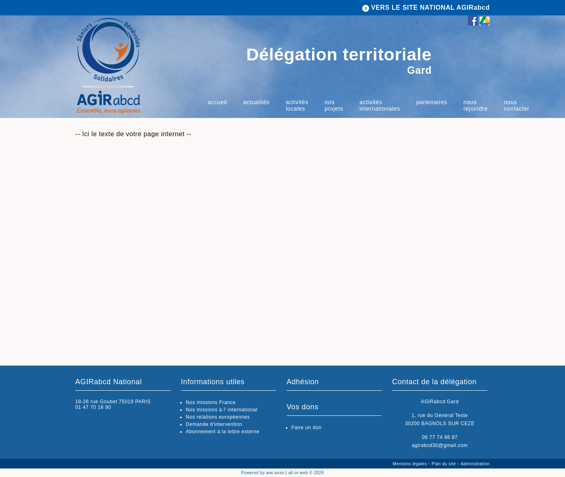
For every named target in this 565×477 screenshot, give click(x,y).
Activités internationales (379, 105)
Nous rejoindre (475, 105)
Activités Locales (297, 105)
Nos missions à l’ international (221, 410)
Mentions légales (410, 464)
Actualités (256, 102)
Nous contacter (516, 105)
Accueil (217, 102)
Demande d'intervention (214, 424)
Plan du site (444, 464)
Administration (475, 464)
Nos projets (334, 105)
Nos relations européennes (218, 417)
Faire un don (306, 427)
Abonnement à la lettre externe (222, 431)
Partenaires (431, 102)
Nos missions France (211, 402)
